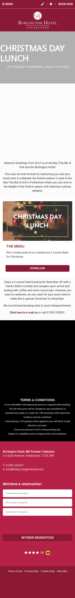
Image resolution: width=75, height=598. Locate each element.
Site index (62, 571)
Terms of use (15, 571)
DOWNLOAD (37, 268)
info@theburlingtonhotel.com (25, 469)
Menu (7, 4)
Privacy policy (31, 571)
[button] (51, 4)
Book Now (65, 4)
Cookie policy (48, 571)
